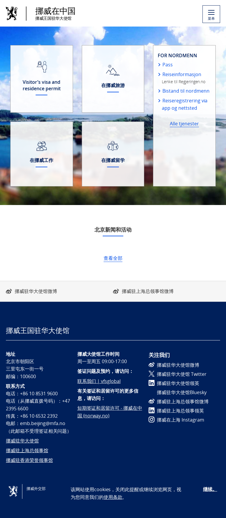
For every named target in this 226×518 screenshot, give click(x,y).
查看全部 (113, 258)
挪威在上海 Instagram (176, 420)
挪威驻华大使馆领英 (174, 383)
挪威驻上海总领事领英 (176, 410)
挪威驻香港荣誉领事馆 (29, 460)
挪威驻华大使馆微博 (36, 291)
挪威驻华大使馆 (22, 440)
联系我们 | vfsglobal (99, 381)
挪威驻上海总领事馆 (27, 450)
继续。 (210, 489)
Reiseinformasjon (181, 74)
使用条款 (113, 497)
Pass (167, 64)
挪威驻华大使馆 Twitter (178, 374)
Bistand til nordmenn (185, 91)
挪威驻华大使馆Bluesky (178, 392)
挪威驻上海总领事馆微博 (148, 291)
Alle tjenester (184, 123)
